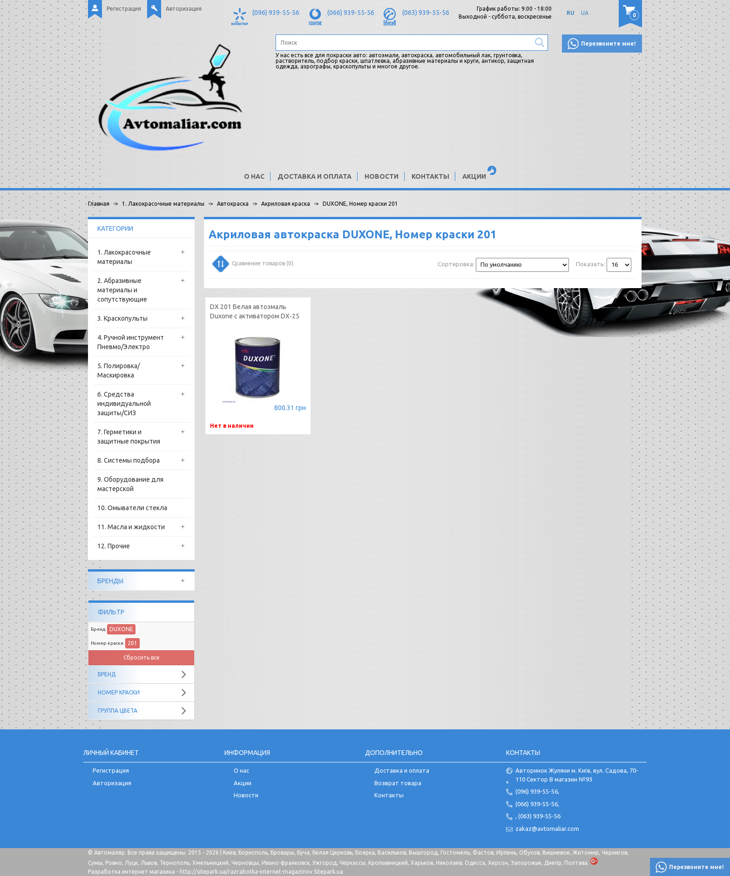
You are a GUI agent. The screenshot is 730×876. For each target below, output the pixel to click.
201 (132, 643)
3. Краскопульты (122, 318)
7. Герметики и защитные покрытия (128, 436)
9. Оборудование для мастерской (130, 484)
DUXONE (121, 629)
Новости (382, 176)
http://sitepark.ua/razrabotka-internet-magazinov (246, 872)
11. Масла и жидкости (131, 527)
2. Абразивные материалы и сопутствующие (122, 290)
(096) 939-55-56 (275, 12)
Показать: (590, 264)
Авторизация (184, 9)
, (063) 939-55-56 (538, 816)
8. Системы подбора (128, 460)
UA (584, 13)
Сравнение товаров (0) (253, 263)
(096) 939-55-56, (537, 791)
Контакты (430, 176)
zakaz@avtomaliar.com (547, 828)
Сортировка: (456, 264)
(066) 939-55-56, (537, 804)
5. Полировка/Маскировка (118, 370)
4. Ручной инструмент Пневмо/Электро (130, 342)
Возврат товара (397, 783)
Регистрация (124, 9)
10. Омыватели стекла (132, 508)
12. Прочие (113, 546)
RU (571, 13)
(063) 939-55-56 (425, 12)
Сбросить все (141, 657)
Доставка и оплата (314, 176)
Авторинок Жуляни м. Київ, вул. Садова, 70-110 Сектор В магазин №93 (576, 774)
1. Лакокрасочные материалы (124, 257)
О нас (254, 176)
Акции (474, 176)
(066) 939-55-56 (350, 12)
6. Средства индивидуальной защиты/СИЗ (124, 404)
